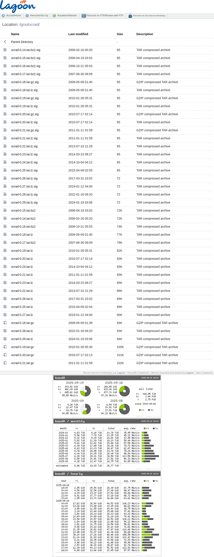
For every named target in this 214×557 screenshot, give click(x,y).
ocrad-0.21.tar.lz (22, 274)
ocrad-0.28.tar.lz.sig (24, 194)
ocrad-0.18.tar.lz (22, 234)
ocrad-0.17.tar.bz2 (23, 242)
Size (120, 34)
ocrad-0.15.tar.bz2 (23, 210)
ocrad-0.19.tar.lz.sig (24, 106)
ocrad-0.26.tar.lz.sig (24, 178)
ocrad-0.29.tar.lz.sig (24, 202)
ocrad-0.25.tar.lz (22, 307)
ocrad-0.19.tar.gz (22, 347)
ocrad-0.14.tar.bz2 (23, 218)
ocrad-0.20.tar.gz (22, 355)
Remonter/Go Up (39, 15)
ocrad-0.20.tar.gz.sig (25, 114)
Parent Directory (22, 42)
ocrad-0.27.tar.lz (22, 315)
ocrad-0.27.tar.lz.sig (24, 186)
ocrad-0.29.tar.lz (22, 339)
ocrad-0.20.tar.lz (22, 258)
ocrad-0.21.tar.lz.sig (24, 138)
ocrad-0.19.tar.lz (22, 250)
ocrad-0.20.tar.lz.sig (24, 122)
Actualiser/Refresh (67, 15)
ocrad (33, 24)
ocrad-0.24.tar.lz (22, 266)
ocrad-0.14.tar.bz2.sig (25, 50)
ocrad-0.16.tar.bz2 (23, 226)
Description (144, 34)
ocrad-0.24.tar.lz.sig (24, 162)
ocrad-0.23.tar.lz (22, 282)
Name (15, 34)
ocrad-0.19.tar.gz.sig (25, 98)
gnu (24, 24)
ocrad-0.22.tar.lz (22, 290)
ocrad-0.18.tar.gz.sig (25, 82)
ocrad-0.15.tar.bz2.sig (25, 58)
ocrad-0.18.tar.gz (22, 323)
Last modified (78, 34)
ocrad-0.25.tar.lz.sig (24, 170)
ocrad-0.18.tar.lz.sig (24, 90)
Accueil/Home (13, 15)
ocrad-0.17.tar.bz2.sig (25, 74)
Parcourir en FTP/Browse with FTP (104, 15)
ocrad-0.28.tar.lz (22, 331)
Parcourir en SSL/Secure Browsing (148, 15)
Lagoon (121, 372)
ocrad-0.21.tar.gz (22, 363)
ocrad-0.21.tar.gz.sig (25, 130)
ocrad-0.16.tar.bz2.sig (25, 66)
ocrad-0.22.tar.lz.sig (24, 146)
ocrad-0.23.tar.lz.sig (24, 154)
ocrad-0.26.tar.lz (22, 299)
